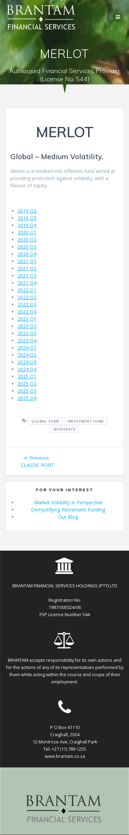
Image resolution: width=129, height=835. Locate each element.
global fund (45, 421)
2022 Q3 (27, 304)
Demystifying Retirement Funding (68, 509)
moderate (64, 428)
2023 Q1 (27, 319)
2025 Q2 (27, 383)
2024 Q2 (27, 355)
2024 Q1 (27, 347)
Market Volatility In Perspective (68, 502)
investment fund (85, 421)
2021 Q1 (27, 261)
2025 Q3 (27, 391)
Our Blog (68, 517)
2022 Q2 (27, 297)
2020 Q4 (27, 254)
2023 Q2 (27, 326)
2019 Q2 (27, 211)
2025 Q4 (27, 398)
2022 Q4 (27, 311)
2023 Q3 (27, 333)
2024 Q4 (27, 369)
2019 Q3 (27, 218)
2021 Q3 (27, 275)
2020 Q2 (27, 239)
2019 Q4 (27, 225)
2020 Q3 (27, 247)
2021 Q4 (27, 283)
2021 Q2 (27, 268)
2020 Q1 (27, 232)
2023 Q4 (27, 340)
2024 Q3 (27, 362)
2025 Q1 (27, 376)
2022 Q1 (27, 290)
